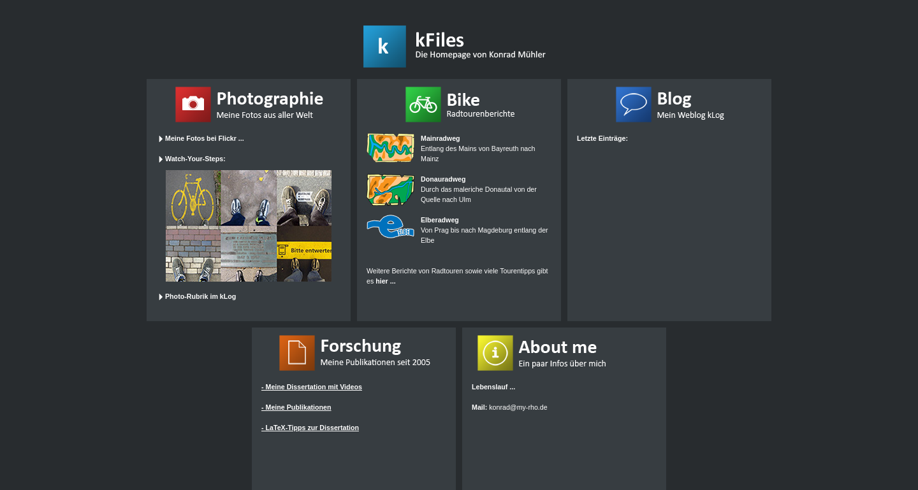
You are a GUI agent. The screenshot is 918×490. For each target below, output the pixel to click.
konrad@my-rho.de (518, 407)
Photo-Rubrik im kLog (196, 296)
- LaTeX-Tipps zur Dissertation (310, 427)
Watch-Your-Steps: (191, 158)
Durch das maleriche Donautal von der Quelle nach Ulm (479, 189)
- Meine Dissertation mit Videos (311, 387)
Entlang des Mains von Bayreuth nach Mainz (478, 148)
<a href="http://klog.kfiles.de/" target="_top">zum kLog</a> (666, 219)
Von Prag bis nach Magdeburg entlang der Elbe (484, 230)
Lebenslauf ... (493, 387)
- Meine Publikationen (296, 407)
